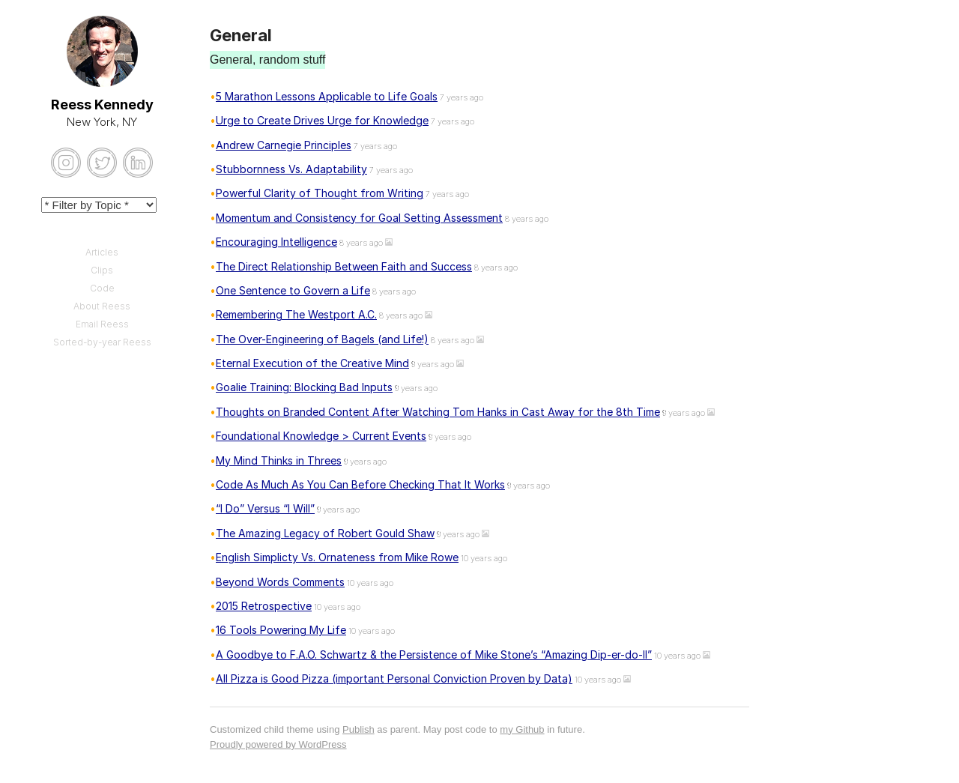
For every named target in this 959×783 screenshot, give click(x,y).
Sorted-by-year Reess (102, 342)
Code (102, 288)
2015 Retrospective (264, 605)
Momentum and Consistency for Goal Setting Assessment (359, 217)
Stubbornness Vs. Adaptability (291, 169)
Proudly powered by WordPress (278, 744)
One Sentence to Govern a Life (293, 290)
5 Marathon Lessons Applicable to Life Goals (327, 96)
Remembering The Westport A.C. (296, 314)
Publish (358, 729)
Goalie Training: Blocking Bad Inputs (304, 387)
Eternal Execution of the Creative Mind (312, 363)
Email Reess (102, 324)
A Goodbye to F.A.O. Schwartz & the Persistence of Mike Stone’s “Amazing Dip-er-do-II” (434, 654)
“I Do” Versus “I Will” (265, 508)
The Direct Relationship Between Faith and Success (344, 266)
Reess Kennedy (102, 104)
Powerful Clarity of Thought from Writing (319, 193)
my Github (522, 729)
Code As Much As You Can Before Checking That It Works (360, 484)
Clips (102, 270)
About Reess (101, 306)
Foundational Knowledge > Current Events (321, 435)
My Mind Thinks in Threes (279, 460)
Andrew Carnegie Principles (283, 145)
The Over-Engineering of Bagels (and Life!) (322, 339)
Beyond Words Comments (280, 581)
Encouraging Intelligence (276, 241)
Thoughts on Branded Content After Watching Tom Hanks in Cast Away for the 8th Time (438, 411)
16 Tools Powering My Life (281, 629)
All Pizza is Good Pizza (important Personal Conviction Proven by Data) (394, 678)
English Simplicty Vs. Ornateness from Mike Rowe (337, 557)
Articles (101, 252)
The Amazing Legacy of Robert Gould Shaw (325, 533)
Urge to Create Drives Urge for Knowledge (322, 120)
